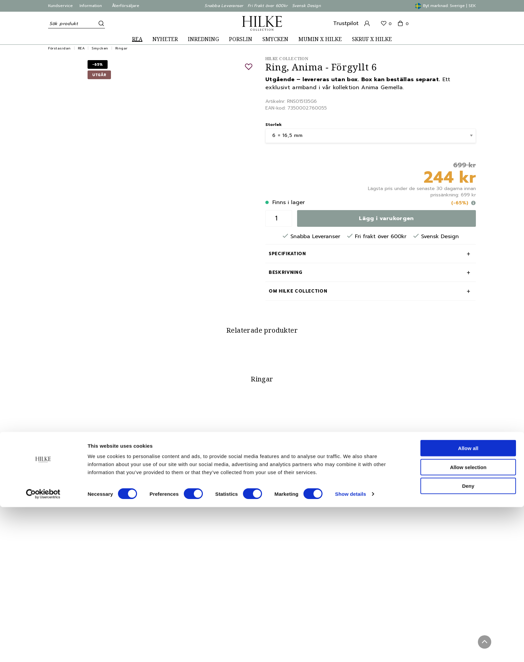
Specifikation (287, 254)
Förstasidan (59, 48)
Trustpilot (346, 23)
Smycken (100, 48)
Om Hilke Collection (298, 291)
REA (137, 39)
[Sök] (100, 23)
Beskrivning (285, 272)
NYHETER (165, 39)
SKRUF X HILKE (372, 39)
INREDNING (203, 39)
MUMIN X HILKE (320, 39)
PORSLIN (240, 39)
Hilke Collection (286, 58)
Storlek (273, 125)
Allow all (468, 603)
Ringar (121, 48)
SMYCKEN (275, 39)
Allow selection (468, 622)
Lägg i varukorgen (386, 218)
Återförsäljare (125, 6)
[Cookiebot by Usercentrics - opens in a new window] (43, 649)
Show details (350, 649)
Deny (468, 641)
